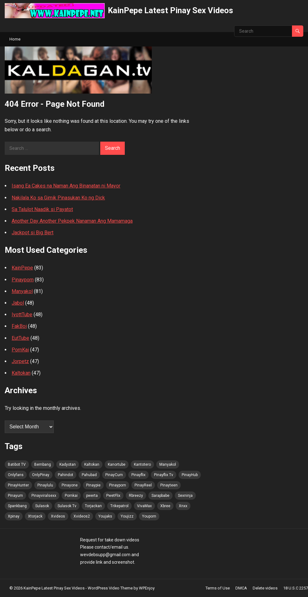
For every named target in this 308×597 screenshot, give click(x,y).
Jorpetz (20, 361)
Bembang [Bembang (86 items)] (42, 464)
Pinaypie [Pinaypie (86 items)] (93, 485)
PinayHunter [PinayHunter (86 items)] (18, 485)
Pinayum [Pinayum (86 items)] (15, 495)
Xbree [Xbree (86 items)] (165, 506)
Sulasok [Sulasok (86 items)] (42, 506)
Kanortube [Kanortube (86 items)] (116, 464)
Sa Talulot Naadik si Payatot (42, 209)
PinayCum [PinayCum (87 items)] (114, 475)
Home (14, 39)
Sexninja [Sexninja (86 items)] (185, 495)
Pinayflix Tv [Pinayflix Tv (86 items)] (163, 475)
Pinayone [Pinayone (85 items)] (70, 485)
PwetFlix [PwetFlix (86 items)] (113, 495)
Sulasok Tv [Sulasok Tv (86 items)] (67, 506)
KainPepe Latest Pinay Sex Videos (170, 10)
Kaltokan (21, 373)
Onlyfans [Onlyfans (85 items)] (16, 475)
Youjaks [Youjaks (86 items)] (105, 516)
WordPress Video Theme (110, 588)
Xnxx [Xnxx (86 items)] (183, 506)
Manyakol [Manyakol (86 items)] (167, 464)
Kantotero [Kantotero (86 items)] (142, 464)
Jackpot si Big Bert (32, 233)
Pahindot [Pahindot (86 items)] (65, 475)
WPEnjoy (147, 588)
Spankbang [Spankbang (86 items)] (17, 506)
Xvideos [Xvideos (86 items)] (58, 516)
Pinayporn (23, 280)
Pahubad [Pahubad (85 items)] (89, 475)
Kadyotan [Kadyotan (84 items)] (67, 464)
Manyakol (22, 291)
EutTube (20, 338)
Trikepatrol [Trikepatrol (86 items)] (119, 506)
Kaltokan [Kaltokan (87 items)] (91, 464)
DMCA (241, 588)
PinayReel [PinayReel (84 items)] (143, 485)
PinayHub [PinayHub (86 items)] (190, 475)
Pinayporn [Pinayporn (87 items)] (117, 485)
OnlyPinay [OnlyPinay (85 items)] (40, 475)
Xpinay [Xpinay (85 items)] (13, 516)
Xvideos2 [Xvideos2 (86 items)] (82, 516)
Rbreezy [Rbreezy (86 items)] (136, 495)
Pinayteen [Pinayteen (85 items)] (169, 485)
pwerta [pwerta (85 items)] (92, 495)
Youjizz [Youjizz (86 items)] (127, 516)
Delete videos (265, 588)
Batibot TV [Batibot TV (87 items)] (17, 464)
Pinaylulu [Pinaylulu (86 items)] (45, 485)
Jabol (18, 303)
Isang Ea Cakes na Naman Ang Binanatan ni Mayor (66, 186)
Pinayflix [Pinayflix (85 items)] (138, 475)
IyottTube (22, 314)
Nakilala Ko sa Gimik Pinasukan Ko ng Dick (58, 198)
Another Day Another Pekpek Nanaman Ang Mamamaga (72, 221)
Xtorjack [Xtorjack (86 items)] (35, 516)
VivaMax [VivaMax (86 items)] (144, 506)
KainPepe (22, 268)
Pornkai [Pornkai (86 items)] (71, 495)
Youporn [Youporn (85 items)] (149, 516)
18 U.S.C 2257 (295, 588)
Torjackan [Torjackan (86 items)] (93, 506)
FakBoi (19, 326)
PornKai (20, 350)
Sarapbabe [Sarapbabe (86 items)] (160, 495)
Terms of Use (218, 588)
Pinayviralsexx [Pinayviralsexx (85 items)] (43, 495)
